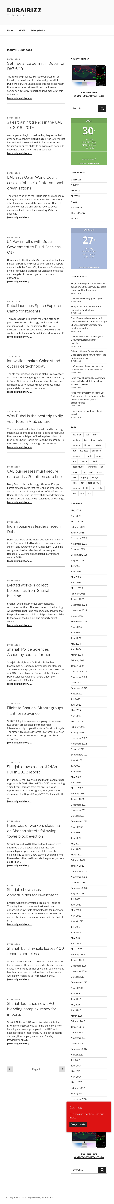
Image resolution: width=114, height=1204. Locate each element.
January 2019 (77, 960)
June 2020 (76, 904)
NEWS (22, 30)
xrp (89, 493)
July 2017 (75, 1059)
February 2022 (78, 793)
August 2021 (77, 826)
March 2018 (77, 1015)
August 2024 (77, 626)
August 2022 (77, 760)
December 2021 (78, 804)
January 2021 (77, 865)
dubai (98, 455)
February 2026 (78, 526)
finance (83, 461)
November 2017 (79, 1037)
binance (76, 445)
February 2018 (78, 1021)
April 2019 (76, 943)
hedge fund (78, 466)
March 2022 (77, 787)
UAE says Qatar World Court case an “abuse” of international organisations (35, 182)
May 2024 (76, 643)
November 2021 (79, 810)
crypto (89, 455)
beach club (96, 439)
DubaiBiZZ (24, 10)
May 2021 (75, 843)
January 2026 (77, 532)
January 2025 (77, 598)
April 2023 (76, 715)
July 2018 (75, 993)
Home (10, 30)
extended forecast (89, 158)
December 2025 (79, 537)
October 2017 (77, 1043)
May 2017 (75, 1071)
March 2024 (77, 654)
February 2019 (78, 954)
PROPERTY (76, 207)
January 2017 (77, 1093)
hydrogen (92, 466)
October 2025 (78, 549)
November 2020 (79, 876)
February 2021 (78, 860)
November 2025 (79, 543)
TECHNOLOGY (78, 212)
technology (93, 482)
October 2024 (78, 615)
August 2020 (77, 893)
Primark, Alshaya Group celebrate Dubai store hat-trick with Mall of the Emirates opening (88, 354)
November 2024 (79, 610)
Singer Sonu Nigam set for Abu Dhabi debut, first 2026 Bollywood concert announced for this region (89, 286)
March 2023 (77, 721)
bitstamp (99, 445)
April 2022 (76, 782)
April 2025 (76, 582)
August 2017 (77, 1054)
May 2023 (76, 710)
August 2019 (77, 921)
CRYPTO (75, 184)
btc (74, 450)
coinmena (77, 455)
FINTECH (75, 196)
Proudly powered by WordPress (37, 1197)
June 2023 (76, 704)
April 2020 (76, 915)
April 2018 (76, 1009)
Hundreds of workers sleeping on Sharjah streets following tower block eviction (33, 830)
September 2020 (79, 887)
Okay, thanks (78, 1124)
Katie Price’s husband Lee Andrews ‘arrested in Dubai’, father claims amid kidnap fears (88, 380)
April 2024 (76, 649)
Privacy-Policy (38, 30)
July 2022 (75, 765)
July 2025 (75, 565)
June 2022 (76, 771)
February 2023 (78, 726)
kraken (76, 471)
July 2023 (75, 699)
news (99, 471)
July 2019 (75, 926)
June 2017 (76, 1065)
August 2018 (77, 987)
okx (74, 477)
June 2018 (76, 998)
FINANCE (75, 190)
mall (92, 471)
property (84, 477)
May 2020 (76, 909)
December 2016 (79, 1098)
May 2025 (76, 576)
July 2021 (75, 832)
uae (74, 493)
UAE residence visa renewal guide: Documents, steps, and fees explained (87, 339)
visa (82, 493)
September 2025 (79, 554)
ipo (101, 466)
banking (76, 439)
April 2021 (76, 848)
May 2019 (75, 937)
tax (82, 482)
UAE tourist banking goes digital (86, 298)
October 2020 (78, 882)
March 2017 (76, 1082)
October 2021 (77, 815)
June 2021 (76, 837)
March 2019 (77, 948)
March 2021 (76, 854)
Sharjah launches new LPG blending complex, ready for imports (31, 1008)
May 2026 (76, 510)
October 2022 (77, 748)
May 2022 (76, 776)
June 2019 (76, 932)
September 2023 (79, 687)
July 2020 (75, 898)
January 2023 (77, 732)
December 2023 (79, 671)
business (84, 450)
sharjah (95, 477)
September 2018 (79, 982)
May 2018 (76, 1004)
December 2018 (79, 965)
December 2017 (78, 1032)
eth (74, 461)
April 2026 (76, 515)
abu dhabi (77, 434)
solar (75, 482)
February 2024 (78, 660)
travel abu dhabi (80, 487)
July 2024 (75, 632)
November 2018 (79, 971)
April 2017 (76, 1076)
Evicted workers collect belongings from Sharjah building (28, 590)
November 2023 (79, 676)
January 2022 (77, 799)
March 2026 (77, 521)
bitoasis (88, 445)
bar (85, 439)
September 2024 (79, 621)
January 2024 (77, 665)
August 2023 (77, 693)
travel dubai (97, 487)
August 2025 (77, 560)
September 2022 (79, 754)
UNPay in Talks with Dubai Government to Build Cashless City (34, 246)
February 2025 (78, 593)
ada (87, 434)
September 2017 (79, 1048)
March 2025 (77, 587)
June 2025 (76, 571)
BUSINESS (76, 179)
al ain (95, 434)
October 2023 (78, 682)
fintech (94, 461)
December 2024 (79, 604)
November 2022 (79, 743)
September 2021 (79, 821)
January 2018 (77, 1026)
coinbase (96, 450)
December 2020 (79, 871)
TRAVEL (75, 218)
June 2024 (76, 637)
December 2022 (79, 737)
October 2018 (77, 976)
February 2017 (78, 1087)
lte (84, 471)
